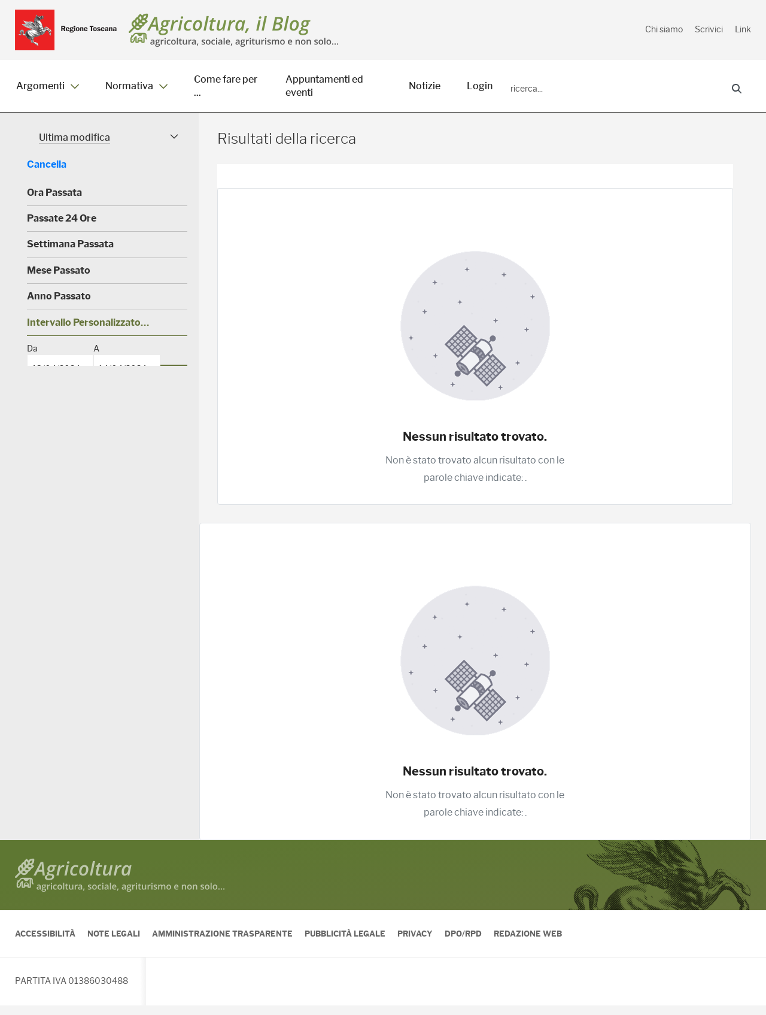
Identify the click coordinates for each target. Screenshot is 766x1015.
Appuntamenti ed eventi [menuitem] (324, 86)
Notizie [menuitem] (424, 86)
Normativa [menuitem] (136, 86)
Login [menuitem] (480, 86)
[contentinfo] (383, 932)
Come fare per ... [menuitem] (225, 86)
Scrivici (709, 29)
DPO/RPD (463, 943)
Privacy (415, 943)
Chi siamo (664, 29)
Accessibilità (45, 943)
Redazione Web (528, 943)
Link (743, 29)
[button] (107, 147)
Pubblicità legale (345, 943)
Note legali (113, 943)
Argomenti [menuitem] (47, 86)
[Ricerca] (614, 88)
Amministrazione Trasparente (222, 943)
